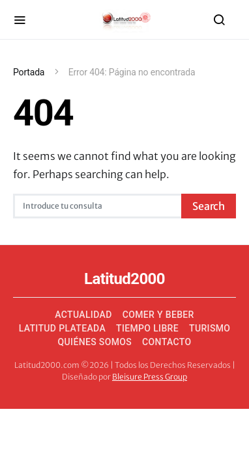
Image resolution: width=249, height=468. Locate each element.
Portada (28, 72)
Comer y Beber (158, 314)
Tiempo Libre (147, 328)
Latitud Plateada (62, 328)
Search (208, 206)
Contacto (166, 342)
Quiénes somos (95, 342)
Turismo (209, 328)
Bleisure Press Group (149, 377)
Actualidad (83, 314)
